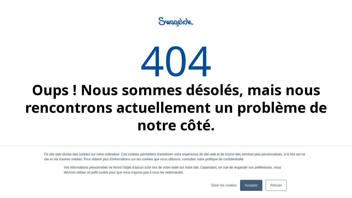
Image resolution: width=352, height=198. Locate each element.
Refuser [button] (276, 185)
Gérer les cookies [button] (224, 185)
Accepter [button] (251, 185)
